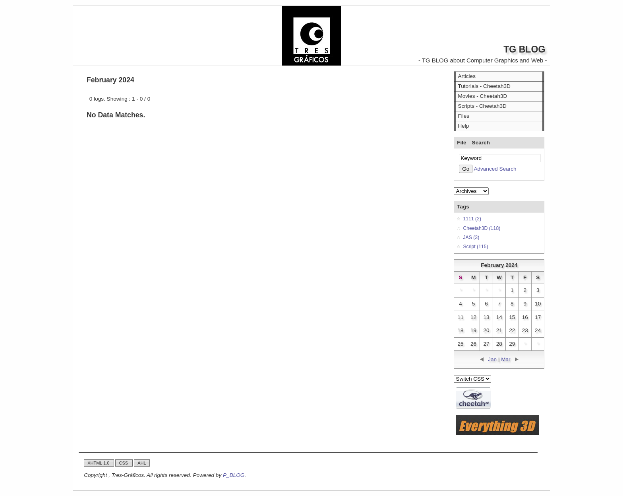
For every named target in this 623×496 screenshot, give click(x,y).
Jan (492, 359)
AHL (141, 463)
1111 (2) (472, 219)
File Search (473, 143)
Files (463, 116)
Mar (505, 359)
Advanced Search (495, 169)
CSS (124, 463)
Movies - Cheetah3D (482, 96)
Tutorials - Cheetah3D (484, 86)
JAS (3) (471, 237)
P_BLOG (233, 475)
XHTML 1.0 (98, 463)
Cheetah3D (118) (481, 228)
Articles (467, 76)
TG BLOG (524, 49)
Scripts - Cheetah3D (482, 106)
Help (463, 126)
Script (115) (475, 246)
